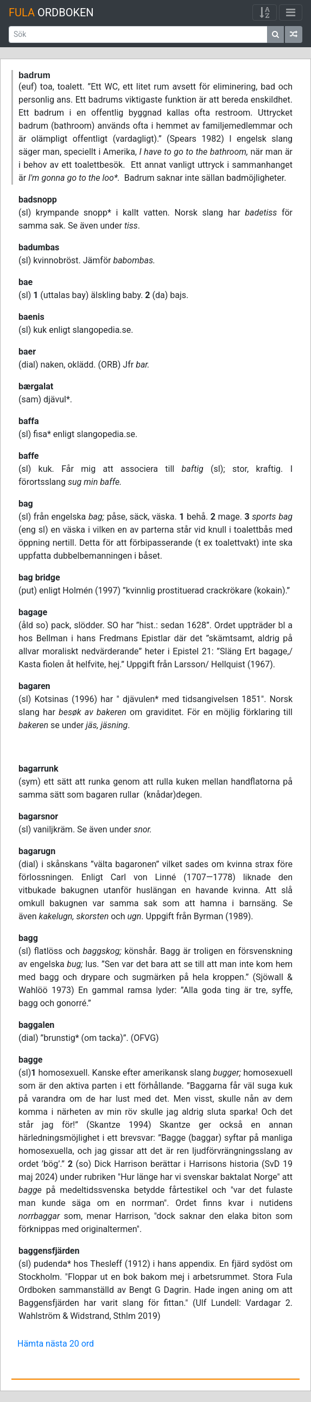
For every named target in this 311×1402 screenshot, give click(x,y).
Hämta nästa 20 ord (55, 1343)
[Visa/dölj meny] (290, 12)
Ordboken (51, 12)
